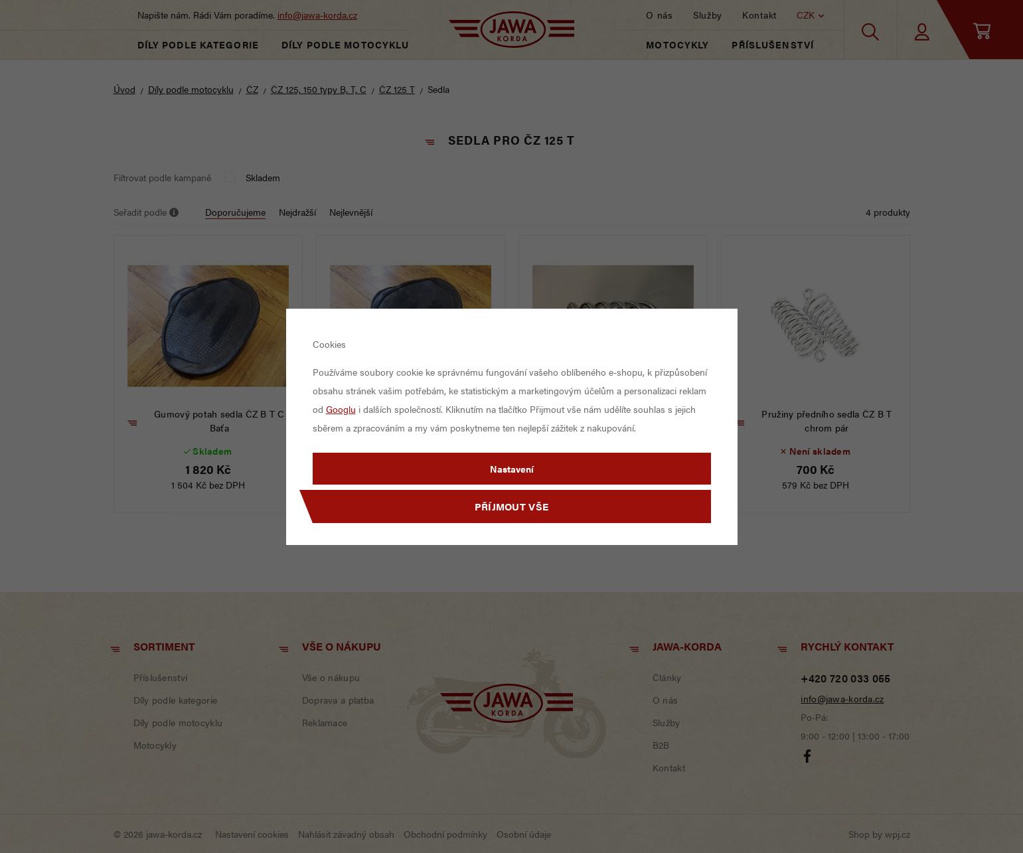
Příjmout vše (512, 506)
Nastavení (512, 468)
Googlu (341, 409)
